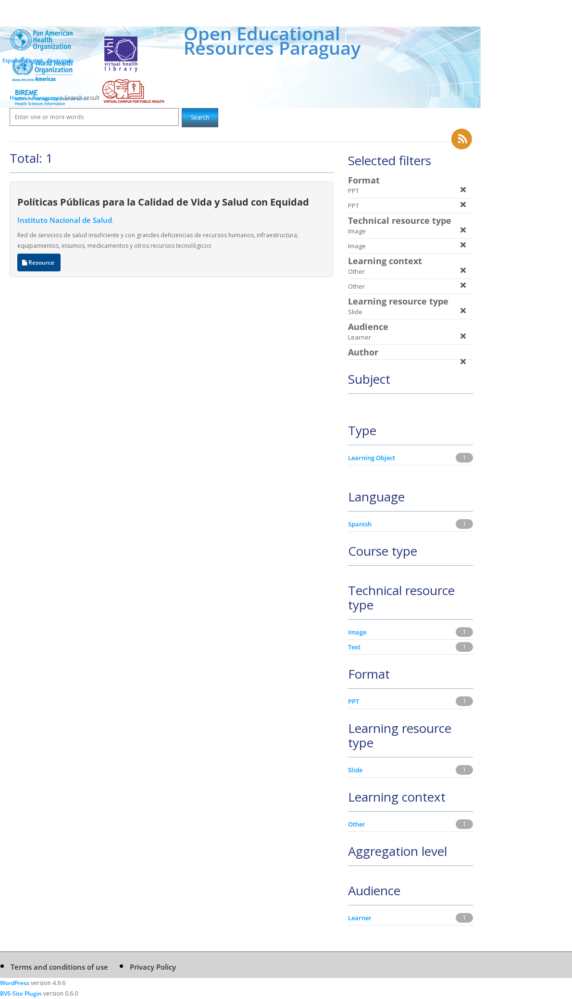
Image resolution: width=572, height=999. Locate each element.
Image (357, 632)
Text (354, 647)
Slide (355, 770)
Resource (39, 262)
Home (18, 98)
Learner (360, 918)
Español (12, 60)
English (35, 60)
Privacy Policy (153, 967)
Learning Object (371, 457)
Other (356, 824)
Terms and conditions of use (59, 967)
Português (61, 60)
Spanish (360, 524)
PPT (353, 701)
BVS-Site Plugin (21, 993)
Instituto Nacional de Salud (64, 220)
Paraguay (46, 98)
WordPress (14, 983)
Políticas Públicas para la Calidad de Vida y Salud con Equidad (163, 201)
